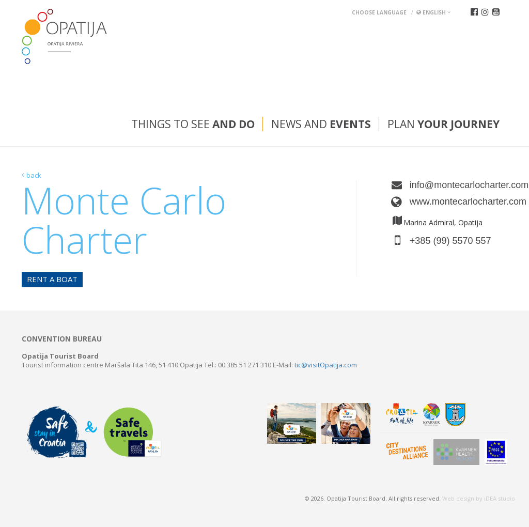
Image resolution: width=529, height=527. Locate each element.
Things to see (193, 124)
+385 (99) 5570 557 (450, 240)
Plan (443, 124)
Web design (458, 498)
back (33, 175)
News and (321, 124)
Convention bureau (62, 339)
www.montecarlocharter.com (458, 201)
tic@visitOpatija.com (325, 364)
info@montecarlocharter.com (458, 185)
